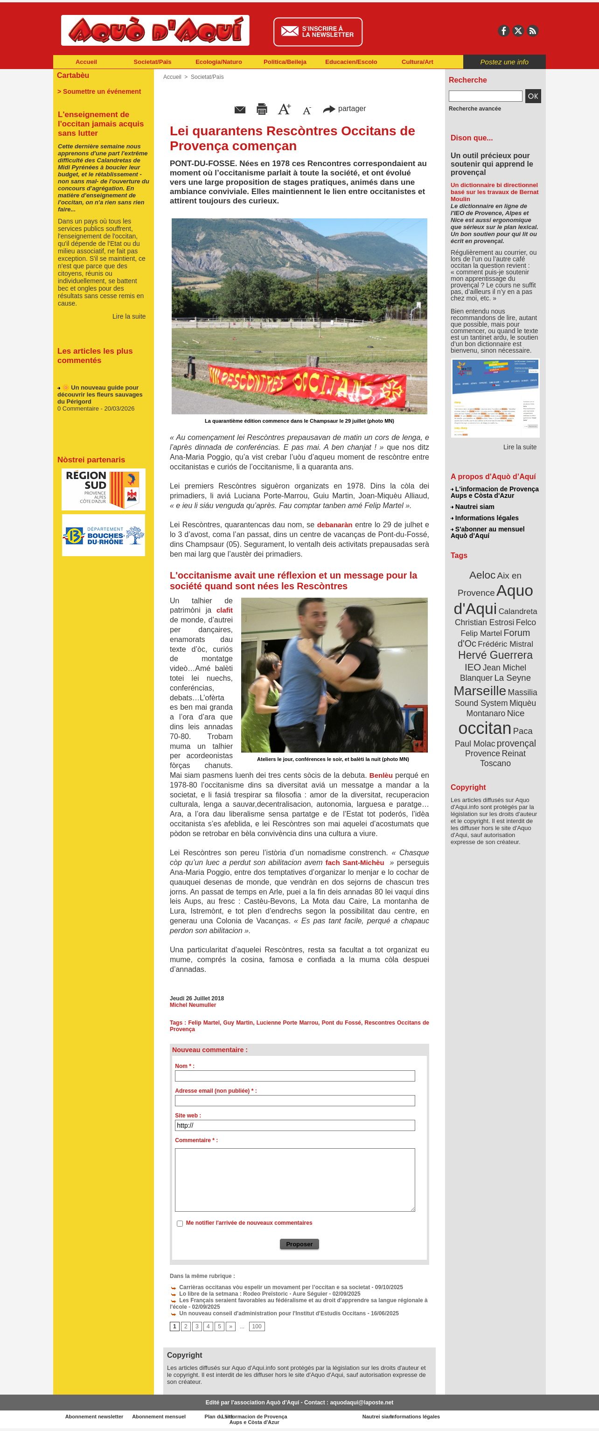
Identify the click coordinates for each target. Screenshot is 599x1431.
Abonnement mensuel (176, 1416)
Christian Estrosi (484, 622)
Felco (526, 622)
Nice (516, 713)
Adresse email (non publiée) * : (216, 1091)
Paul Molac (475, 743)
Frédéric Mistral (505, 644)
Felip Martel (204, 1022)
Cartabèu (73, 75)
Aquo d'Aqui (493, 599)
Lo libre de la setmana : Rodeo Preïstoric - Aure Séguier (248, 1294)
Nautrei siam (473, 506)
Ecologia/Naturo (218, 61)
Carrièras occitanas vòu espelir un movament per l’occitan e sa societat (270, 1287)
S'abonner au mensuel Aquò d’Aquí (488, 532)
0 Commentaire (78, 411)
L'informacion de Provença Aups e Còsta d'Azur (495, 492)
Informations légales (485, 518)
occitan (484, 728)
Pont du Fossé (341, 1022)
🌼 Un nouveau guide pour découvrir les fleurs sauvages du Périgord (100, 397)
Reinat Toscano (503, 758)
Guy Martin (238, 1022)
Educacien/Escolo (351, 61)
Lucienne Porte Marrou (287, 1022)
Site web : (188, 1115)
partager (344, 108)
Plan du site (258, 1416)
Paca (523, 731)
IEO (473, 667)
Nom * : (185, 1066)
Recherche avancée (475, 108)
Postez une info (505, 62)
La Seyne (512, 678)
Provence (482, 753)
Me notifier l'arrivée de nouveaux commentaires (249, 1223)
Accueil (86, 61)
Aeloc (482, 575)
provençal (516, 743)
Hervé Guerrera (495, 655)
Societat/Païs (153, 61)
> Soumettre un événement (99, 91)
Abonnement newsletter (94, 1416)
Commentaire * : (196, 1140)
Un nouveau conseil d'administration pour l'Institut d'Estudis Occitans (268, 1313)
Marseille (479, 690)
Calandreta (518, 611)
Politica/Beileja (285, 61)
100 (257, 1327)
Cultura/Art (417, 61)
